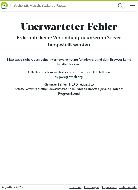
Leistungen (91, 187)
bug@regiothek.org (69, 77)
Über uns (75, 187)
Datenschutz (128, 187)
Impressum (109, 187)
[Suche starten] (120, 5)
